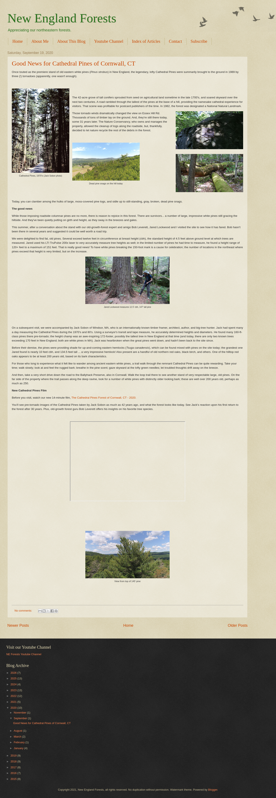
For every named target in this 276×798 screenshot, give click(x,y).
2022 (14, 696)
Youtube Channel (108, 41)
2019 (14, 755)
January (19, 748)
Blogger (212, 789)
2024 (14, 684)
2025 (14, 678)
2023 (14, 690)
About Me (40, 41)
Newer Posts (18, 625)
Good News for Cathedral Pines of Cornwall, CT (73, 63)
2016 (14, 773)
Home (17, 41)
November (20, 712)
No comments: (24, 610)
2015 (14, 779)
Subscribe (199, 41)
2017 (14, 767)
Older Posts (238, 625)
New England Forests (61, 18)
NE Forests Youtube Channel (23, 654)
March (18, 736)
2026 (14, 672)
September (21, 718)
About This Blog (71, 41)
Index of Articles (146, 41)
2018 (14, 761)
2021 (14, 701)
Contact (175, 41)
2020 (14, 707)
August (18, 730)
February (19, 742)
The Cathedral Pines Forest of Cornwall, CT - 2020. (103, 397)
